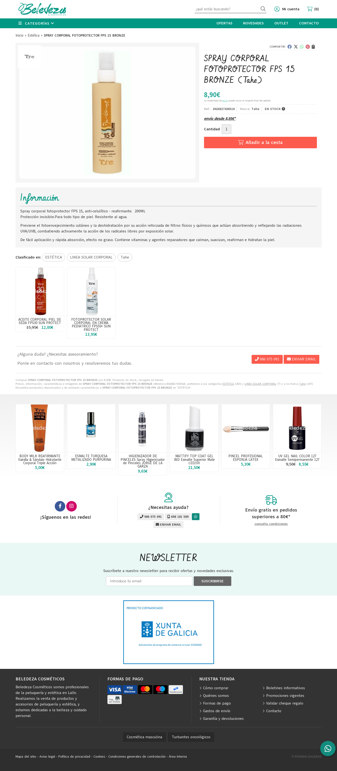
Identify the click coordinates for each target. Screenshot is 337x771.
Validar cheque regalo (284, 703)
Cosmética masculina (144, 737)
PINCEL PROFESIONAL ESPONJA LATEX (245, 458)
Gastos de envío (216, 711)
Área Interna (178, 756)
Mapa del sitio (26, 756)
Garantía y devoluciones (223, 718)
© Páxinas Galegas (307, 756)
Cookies (99, 756)
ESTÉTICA (228, 384)
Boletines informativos (285, 688)
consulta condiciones (271, 524)
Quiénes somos (216, 695)
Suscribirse (212, 581)
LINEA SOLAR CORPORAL (260, 384)
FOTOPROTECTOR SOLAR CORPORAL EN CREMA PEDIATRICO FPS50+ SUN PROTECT (91, 324)
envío (225, 100)
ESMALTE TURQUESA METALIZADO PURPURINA (91, 458)
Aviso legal (47, 756)
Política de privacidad (74, 756)
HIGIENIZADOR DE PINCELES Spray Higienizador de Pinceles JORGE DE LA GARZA (143, 461)
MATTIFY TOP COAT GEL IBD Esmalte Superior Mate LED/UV (194, 459)
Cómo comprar (215, 688)
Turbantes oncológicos (191, 737)
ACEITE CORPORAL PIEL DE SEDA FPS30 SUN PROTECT (39, 321)
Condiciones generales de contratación (137, 756)
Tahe (302, 384)
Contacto (273, 711)
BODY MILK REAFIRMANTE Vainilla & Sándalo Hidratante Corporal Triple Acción (39, 459)
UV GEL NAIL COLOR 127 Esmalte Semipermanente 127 (297, 458)
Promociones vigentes (285, 695)
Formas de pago (217, 703)
